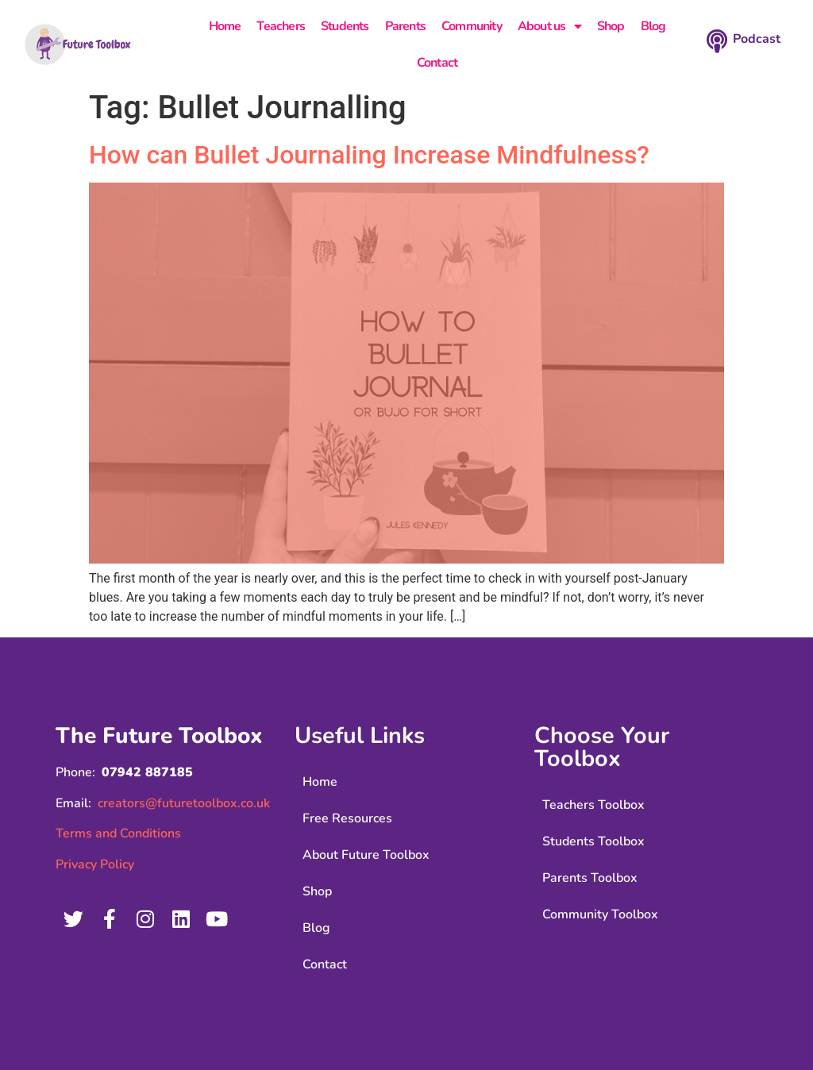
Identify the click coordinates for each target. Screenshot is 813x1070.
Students (345, 26)
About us (549, 26)
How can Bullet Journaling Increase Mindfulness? (369, 155)
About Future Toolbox (366, 855)
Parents (405, 26)
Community (471, 26)
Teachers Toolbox (593, 805)
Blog (653, 26)
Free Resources (347, 818)
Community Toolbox (600, 914)
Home (225, 26)
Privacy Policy (95, 864)
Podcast (756, 39)
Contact (437, 62)
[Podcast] (717, 41)
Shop (611, 26)
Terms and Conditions (118, 833)
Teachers (280, 26)
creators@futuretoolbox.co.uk (184, 803)
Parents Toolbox (590, 878)
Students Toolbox (593, 841)
